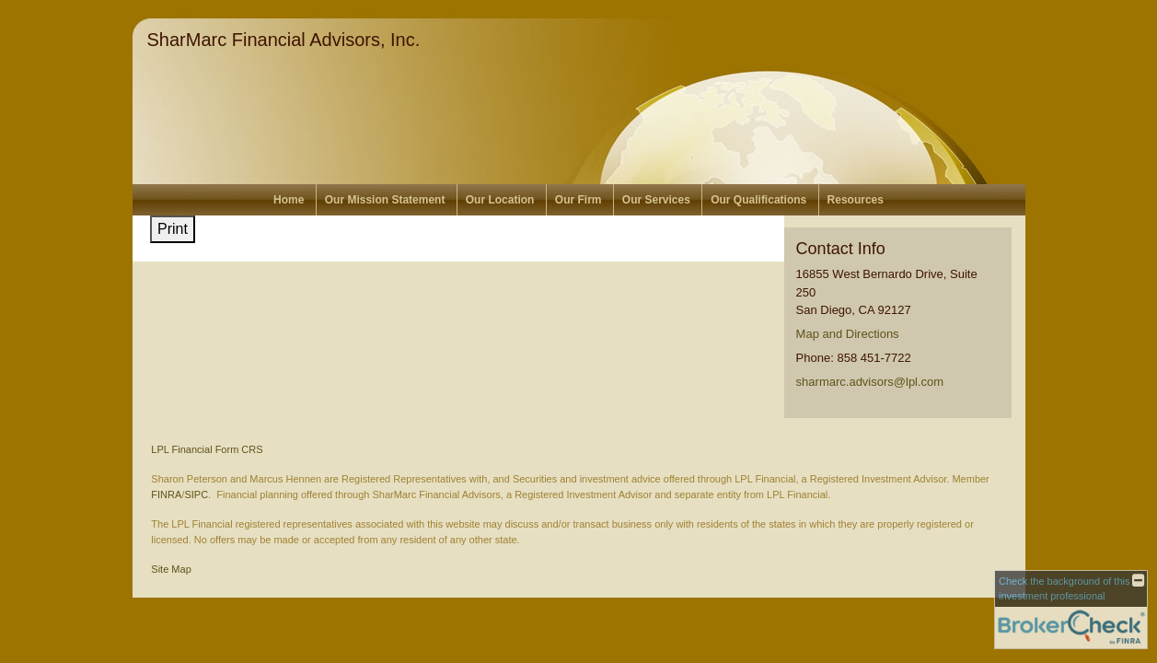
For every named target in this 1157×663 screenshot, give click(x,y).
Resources (855, 199)
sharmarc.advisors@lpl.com (870, 382)
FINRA (166, 494)
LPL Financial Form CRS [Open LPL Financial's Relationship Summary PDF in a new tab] (206, 449)
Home (288, 199)
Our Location (500, 199)
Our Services (656, 199)
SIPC (196, 494)
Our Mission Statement (385, 199)
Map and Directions (847, 334)
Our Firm (578, 199)
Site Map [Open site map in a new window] (171, 569)
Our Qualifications (758, 199)
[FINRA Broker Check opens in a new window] (1071, 609)
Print (172, 229)
